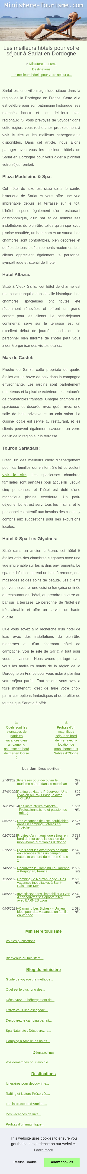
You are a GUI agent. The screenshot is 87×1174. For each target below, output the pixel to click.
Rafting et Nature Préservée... (28, 1093)
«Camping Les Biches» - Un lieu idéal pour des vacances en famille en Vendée (42, 912)
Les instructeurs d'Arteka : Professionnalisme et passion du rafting (43, 809)
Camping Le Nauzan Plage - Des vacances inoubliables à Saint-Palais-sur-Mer (41, 882)
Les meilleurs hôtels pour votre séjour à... (41, 75)
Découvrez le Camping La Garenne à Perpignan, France (43, 869)
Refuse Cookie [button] (25, 1162)
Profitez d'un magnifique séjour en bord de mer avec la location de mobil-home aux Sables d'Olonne (66, 740)
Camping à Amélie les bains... (28, 1041)
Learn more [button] (43, 1150)
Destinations (41, 69)
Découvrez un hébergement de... (30, 1000)
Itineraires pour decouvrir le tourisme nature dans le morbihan (42, 782)
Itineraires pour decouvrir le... (27, 1083)
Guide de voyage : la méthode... (29, 979)
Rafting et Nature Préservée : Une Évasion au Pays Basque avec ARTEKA (42, 795)
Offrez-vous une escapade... (27, 1010)
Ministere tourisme (43, 64)
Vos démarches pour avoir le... (28, 1062)
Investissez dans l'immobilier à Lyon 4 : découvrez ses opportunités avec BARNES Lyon (43, 897)
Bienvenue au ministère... (24, 958)
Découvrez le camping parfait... (29, 1020)
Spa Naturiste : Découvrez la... (28, 1030)
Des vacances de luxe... (23, 1114)
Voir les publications (20, 941)
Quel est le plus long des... (25, 989)
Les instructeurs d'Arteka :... (26, 1104)
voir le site (14, 475)
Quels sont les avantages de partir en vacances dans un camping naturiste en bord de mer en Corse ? (16, 742)
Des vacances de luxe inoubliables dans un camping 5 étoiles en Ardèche (42, 824)
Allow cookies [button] (62, 1162)
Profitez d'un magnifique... (25, 1124)
